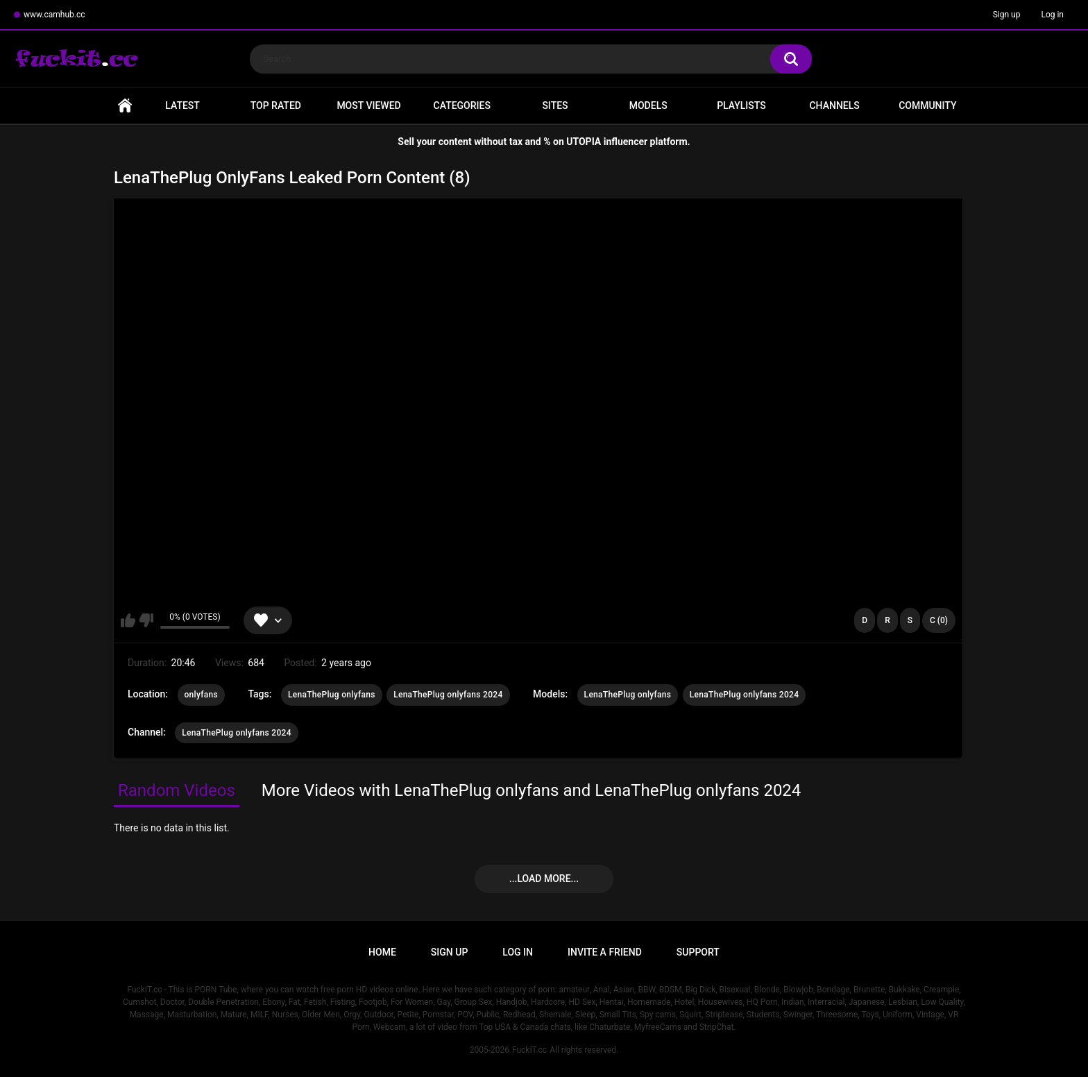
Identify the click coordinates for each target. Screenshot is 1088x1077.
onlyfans (201, 694)
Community (927, 105)
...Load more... (544, 878)
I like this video (128, 620)
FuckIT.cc (529, 1050)
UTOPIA (583, 141)
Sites (555, 105)
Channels (834, 105)
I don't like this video (146, 620)
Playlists (741, 105)
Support (698, 952)
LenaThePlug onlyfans (331, 694)
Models (648, 105)
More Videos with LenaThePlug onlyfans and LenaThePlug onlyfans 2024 (531, 790)
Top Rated (275, 105)
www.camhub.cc (54, 14)
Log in (1052, 14)
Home (125, 106)
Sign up (1007, 14)
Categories (462, 105)
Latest (182, 105)
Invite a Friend (605, 952)
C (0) (939, 620)
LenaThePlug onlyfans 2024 (447, 694)
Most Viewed (368, 105)
